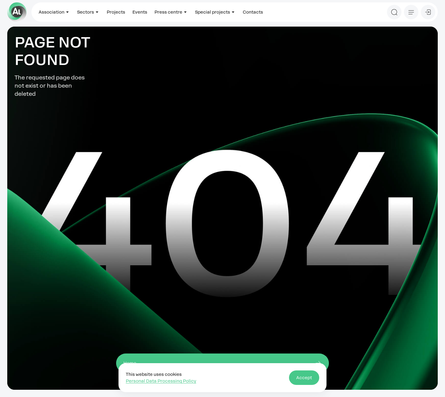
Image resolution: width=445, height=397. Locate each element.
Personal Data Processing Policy (161, 381)
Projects (116, 12)
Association (54, 12)
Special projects (215, 12)
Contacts (253, 12)
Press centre (171, 12)
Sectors (88, 12)
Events (139, 12)
